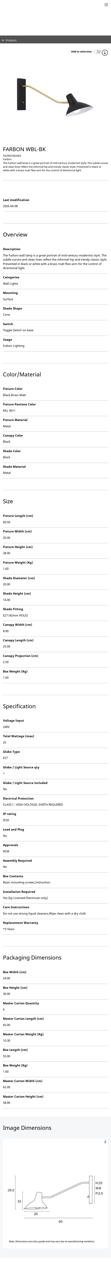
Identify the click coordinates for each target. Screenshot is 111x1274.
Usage (7, 339)
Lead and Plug (13, 829)
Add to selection (81, 51)
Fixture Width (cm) (17, 531)
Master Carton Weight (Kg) (23, 1034)
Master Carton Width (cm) (22, 1081)
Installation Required (19, 892)
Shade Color (12, 451)
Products (9, 40)
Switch (8, 324)
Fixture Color (13, 389)
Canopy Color (13, 435)
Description (11, 249)
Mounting (10, 293)
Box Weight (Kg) (15, 671)
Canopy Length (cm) (18, 640)
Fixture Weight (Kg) (18, 562)
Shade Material (14, 467)
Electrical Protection (18, 798)
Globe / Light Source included (25, 783)
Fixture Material (15, 420)
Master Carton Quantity (21, 1003)
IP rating (9, 814)
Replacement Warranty (20, 923)
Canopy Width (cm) (17, 625)
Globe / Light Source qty (21, 767)
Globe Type (11, 752)
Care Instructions (16, 907)
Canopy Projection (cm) (20, 656)
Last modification (16, 200)
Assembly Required (17, 860)
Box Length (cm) (15, 1050)
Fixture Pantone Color (19, 404)
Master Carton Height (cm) (23, 1096)
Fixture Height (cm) (18, 547)
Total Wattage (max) (18, 736)
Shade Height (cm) (17, 593)
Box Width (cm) (14, 972)
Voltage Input (13, 720)
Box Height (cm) (15, 988)
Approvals (10, 845)
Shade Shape (12, 308)
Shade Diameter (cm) (19, 578)
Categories (11, 277)
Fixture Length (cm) (18, 516)
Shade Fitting (13, 609)
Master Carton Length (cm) (23, 1019)
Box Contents (13, 876)
